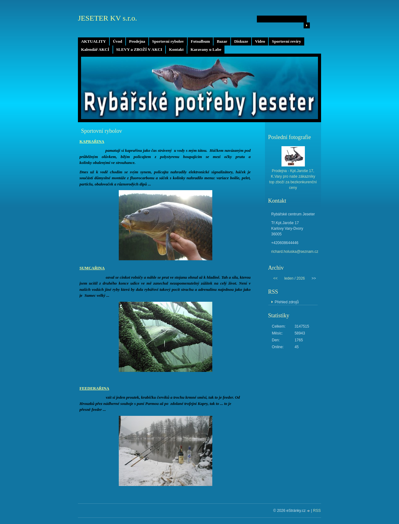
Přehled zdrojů (287, 302)
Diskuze (241, 41)
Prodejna (137, 41)
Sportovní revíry (286, 41)
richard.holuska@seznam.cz (294, 251)
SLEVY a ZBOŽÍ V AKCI (139, 49)
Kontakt (176, 49)
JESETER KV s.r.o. (107, 18)
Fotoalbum (200, 41)
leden (288, 278)
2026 (300, 278)
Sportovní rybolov (168, 41)
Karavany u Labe (205, 49)
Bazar (222, 41)
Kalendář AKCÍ (95, 49)
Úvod (117, 41)
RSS (317, 510)
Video (260, 41)
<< (275, 278)
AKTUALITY (93, 41)
